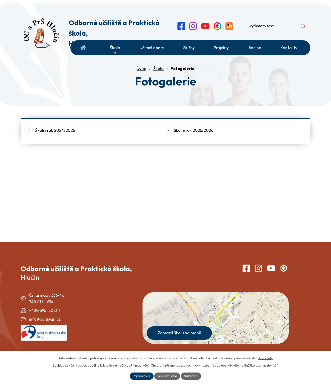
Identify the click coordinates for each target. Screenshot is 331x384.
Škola (158, 73)
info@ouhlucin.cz (45, 324)
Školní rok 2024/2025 (55, 135)
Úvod (141, 73)
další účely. (265, 358)
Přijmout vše (141, 376)
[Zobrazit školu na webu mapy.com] (216, 323)
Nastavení (191, 376)
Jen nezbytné (167, 376)
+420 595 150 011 (44, 315)
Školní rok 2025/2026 (193, 135)
